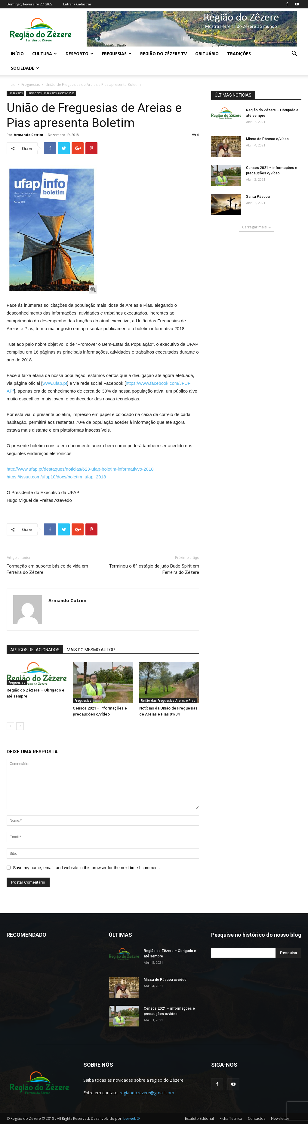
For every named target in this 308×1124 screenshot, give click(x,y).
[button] (294, 54)
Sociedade (25, 68)
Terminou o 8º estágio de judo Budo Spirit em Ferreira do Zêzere (154, 569)
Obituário (207, 53)
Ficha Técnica (231, 1118)
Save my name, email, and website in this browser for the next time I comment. (86, 867)
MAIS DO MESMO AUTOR (91, 649)
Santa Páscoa (258, 196)
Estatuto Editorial (199, 1118)
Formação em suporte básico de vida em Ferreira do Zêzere (47, 569)
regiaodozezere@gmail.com (147, 1092)
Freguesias (116, 53)
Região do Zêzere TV (163, 53)
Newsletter (280, 1118)
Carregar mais (256, 227)
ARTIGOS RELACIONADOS (35, 649)
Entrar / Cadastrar (77, 4)
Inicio (11, 84)
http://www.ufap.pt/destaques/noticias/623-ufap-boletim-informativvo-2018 (80, 469)
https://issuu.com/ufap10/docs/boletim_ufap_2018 (56, 476)
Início (17, 53)
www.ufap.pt (54, 383)
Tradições (239, 53)
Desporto (79, 53)
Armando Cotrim (28, 134)
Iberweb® (131, 1118)
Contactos (256, 1118)
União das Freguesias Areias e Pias (51, 93)
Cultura (44, 53)
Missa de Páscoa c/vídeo (267, 139)
